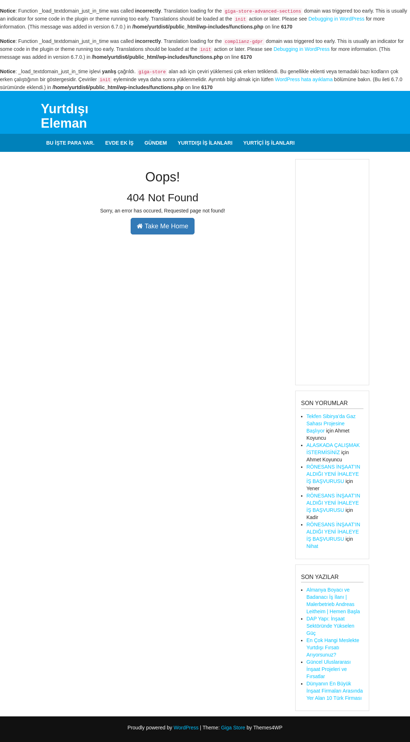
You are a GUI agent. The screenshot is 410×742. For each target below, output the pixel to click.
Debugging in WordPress (336, 19)
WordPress (186, 727)
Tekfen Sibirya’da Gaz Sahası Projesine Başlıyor (331, 423)
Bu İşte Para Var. (70, 143)
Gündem (155, 143)
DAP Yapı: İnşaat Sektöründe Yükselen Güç (330, 626)
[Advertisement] (332, 272)
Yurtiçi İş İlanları (269, 143)
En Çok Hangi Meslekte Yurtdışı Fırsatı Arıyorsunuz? (332, 647)
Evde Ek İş (119, 143)
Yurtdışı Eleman (64, 116)
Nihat (312, 546)
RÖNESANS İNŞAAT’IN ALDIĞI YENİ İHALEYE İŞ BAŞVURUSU (333, 474)
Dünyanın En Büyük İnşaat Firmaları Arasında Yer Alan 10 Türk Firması (334, 691)
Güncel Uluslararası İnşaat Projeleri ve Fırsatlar (328, 669)
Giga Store (233, 727)
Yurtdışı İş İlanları (205, 143)
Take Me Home (162, 226)
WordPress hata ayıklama (304, 79)
